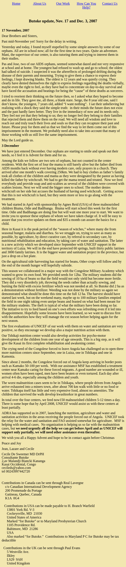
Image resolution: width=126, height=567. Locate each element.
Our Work (63, 3)
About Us (39, 3)
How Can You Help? (86, 5)
